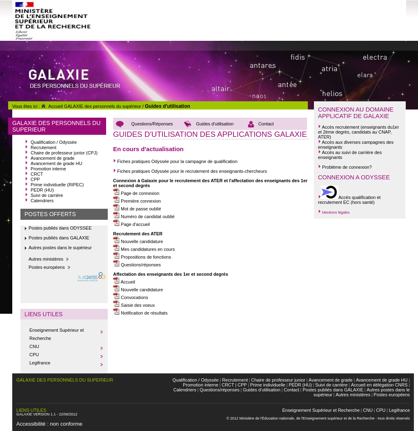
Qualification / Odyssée (54, 142)
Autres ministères (46, 259)
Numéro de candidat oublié (144, 216)
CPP (35, 179)
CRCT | (229, 384)
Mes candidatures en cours (144, 249)
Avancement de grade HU (56, 163)
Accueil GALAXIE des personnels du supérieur (90, 106)
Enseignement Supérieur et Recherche (321, 410)
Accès (328, 127)
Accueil (124, 281)
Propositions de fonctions (142, 257)
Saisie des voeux (134, 305)
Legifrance (39, 362)
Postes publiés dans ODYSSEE (60, 228)
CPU (34, 354)
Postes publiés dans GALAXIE (59, 237)
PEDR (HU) (42, 190)
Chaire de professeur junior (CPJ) (64, 152)
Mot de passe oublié (137, 208)
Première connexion (137, 201)
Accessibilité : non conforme (49, 424)
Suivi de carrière (47, 195)
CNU (34, 346)
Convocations (130, 297)
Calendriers (42, 200)
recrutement (347, 127)
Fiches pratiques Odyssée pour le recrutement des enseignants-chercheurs (191, 171)
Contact (266, 123)
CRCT (37, 174)
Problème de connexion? (345, 167)
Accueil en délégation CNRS (379, 384)
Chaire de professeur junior (278, 379)
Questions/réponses (140, 264)
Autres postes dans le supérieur (60, 247)
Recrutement (43, 147)
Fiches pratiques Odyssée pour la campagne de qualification (175, 161)
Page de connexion (136, 193)
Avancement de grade (52, 158)
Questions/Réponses (152, 123)
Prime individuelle (267, 384)
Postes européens (47, 267)
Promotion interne (48, 168)
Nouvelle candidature (138, 241)
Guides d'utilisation (167, 106)
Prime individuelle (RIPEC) (57, 184)
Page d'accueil (131, 224)
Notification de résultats (140, 312)
